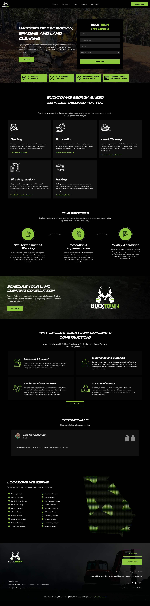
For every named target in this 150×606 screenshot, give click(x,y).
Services (66, 4)
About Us (55, 4)
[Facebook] (132, 583)
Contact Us (95, 4)
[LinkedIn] (136, 583)
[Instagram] (140, 583)
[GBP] (128, 583)
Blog (75, 4)
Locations (84, 4)
